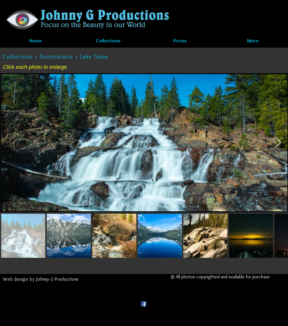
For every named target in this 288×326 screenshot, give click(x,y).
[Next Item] (278, 142)
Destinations (57, 57)
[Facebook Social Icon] (143, 304)
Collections (18, 57)
